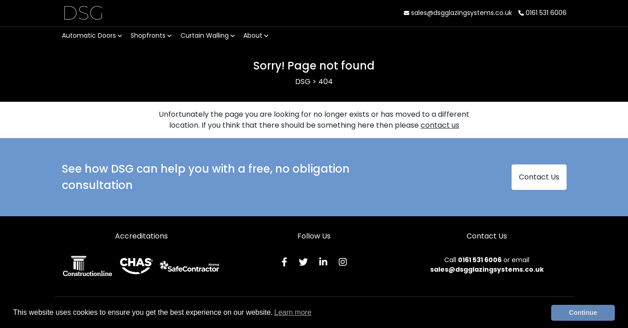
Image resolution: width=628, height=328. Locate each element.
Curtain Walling (208, 35)
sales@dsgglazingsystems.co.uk (458, 12)
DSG (83, 13)
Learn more (292, 312)
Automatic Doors (92, 35)
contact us (440, 125)
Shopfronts (151, 35)
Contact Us (539, 177)
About (255, 35)
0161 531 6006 (542, 12)
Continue (583, 312)
